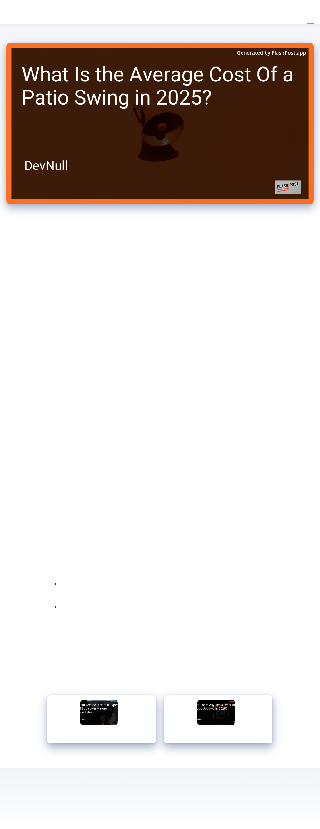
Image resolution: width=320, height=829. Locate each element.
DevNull (9, 12)
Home (304, 12)
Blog (311, 12)
